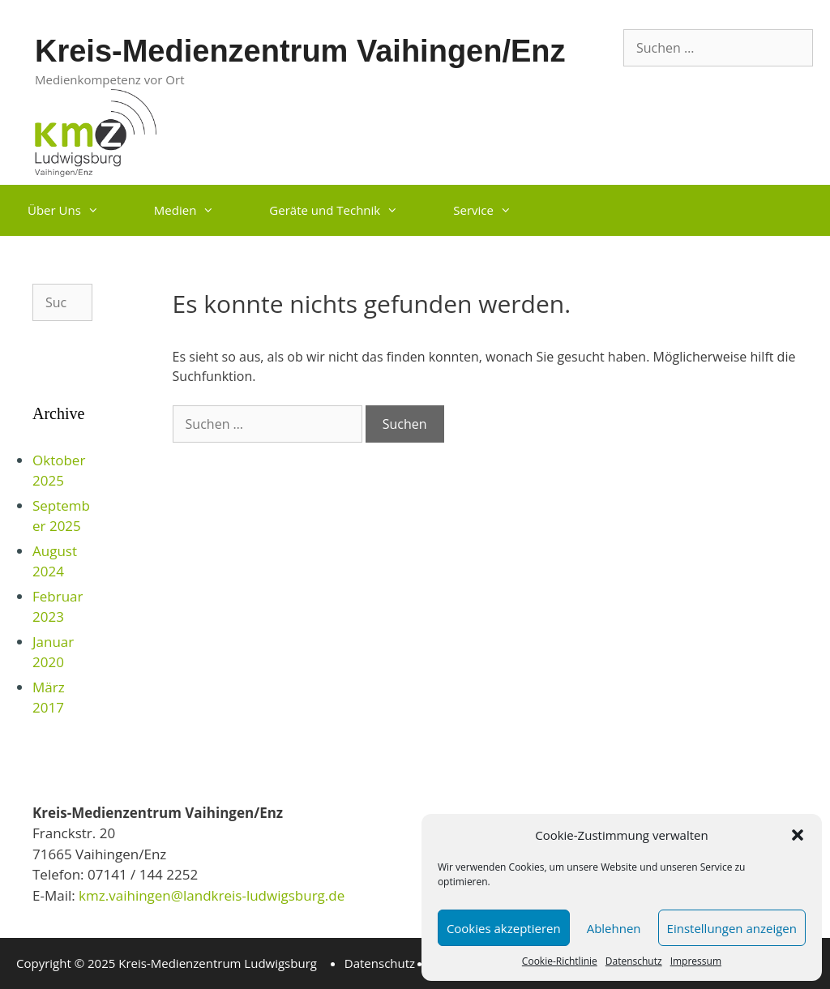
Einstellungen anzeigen (732, 928)
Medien (198, 210)
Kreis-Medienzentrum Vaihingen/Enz (300, 51)
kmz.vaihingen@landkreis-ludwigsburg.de (210, 895)
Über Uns (77, 210)
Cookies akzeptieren (504, 928)
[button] (797, 835)
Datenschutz (633, 961)
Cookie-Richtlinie (559, 961)
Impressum (695, 961)
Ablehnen (614, 928)
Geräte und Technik (347, 210)
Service (496, 210)
